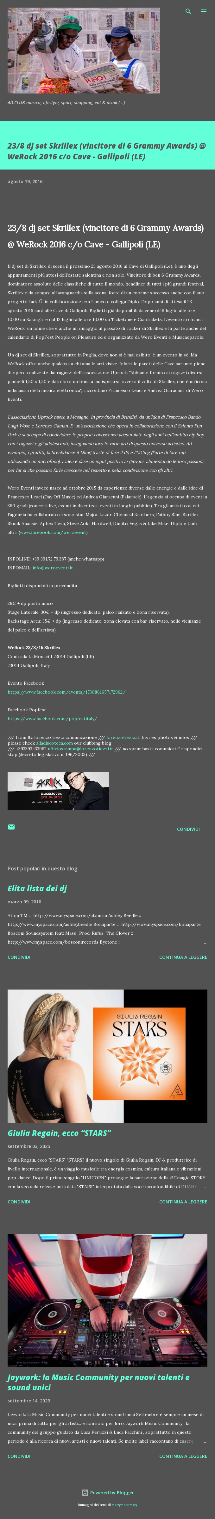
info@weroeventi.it (53, 568)
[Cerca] (188, 11)
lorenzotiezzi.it (122, 737)
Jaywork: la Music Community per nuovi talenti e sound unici (99, 1382)
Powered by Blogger (107, 1493)
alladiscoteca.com (54, 743)
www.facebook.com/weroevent (53, 532)
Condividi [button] (188, 829)
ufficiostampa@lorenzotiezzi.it (80, 749)
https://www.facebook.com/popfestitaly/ (52, 718)
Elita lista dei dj (37, 888)
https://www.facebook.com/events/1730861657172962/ (67, 692)
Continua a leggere (183, 957)
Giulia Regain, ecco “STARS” (59, 1133)
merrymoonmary (124, 1505)
